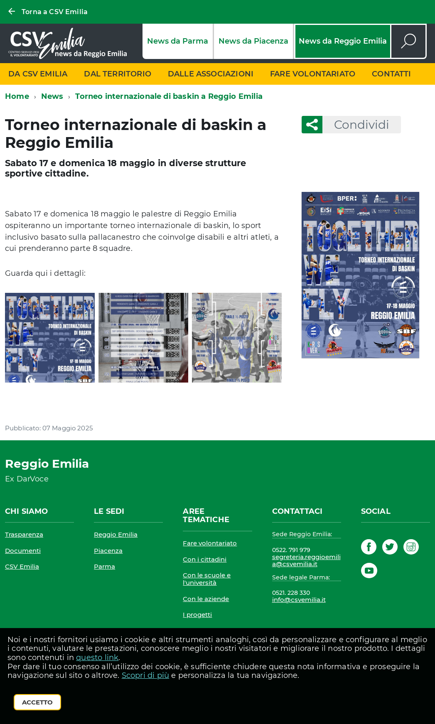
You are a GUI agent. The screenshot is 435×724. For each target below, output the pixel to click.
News (52, 96)
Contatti (391, 74)
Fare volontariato (312, 74)
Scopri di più (145, 675)
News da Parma (177, 41)
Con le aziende (206, 599)
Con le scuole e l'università (207, 579)
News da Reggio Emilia (343, 41)
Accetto (37, 702)
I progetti (197, 614)
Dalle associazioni (210, 74)
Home (17, 96)
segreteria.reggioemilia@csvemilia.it (306, 560)
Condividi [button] (355, 125)
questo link (97, 657)
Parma (104, 566)
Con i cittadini (204, 559)
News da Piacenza (253, 41)
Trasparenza (24, 534)
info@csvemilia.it (299, 599)
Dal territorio (117, 74)
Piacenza (108, 551)
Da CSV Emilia (37, 74)
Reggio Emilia (116, 534)
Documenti (23, 551)
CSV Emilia (22, 566)
